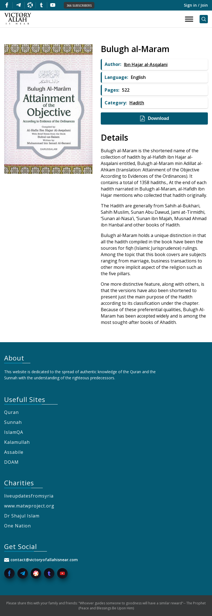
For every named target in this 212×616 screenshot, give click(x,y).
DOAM (11, 462)
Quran (11, 412)
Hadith (136, 102)
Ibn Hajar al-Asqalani (146, 64)
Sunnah (13, 422)
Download (154, 118)
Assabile (13, 452)
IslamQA (13, 432)
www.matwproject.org (29, 506)
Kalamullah (17, 442)
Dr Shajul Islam (21, 516)
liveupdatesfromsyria (29, 496)
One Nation (17, 526)
